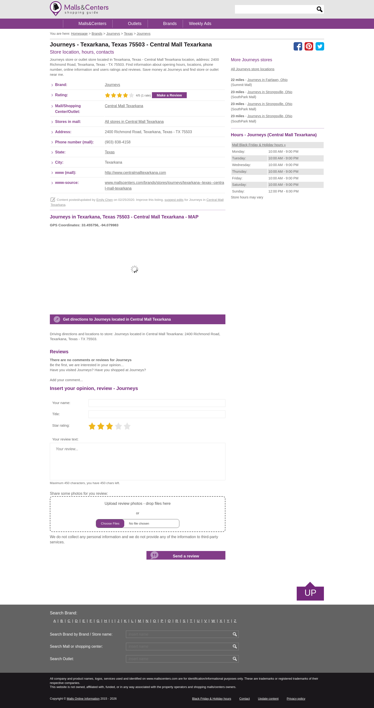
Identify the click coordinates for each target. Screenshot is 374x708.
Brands (170, 23)
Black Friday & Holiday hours (211, 698)
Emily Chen (104, 200)
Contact (244, 698)
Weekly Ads (200, 23)
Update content (268, 698)
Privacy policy (296, 698)
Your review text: (65, 439)
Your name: (61, 403)
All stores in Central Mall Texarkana (134, 122)
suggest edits (174, 200)
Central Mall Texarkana (124, 106)
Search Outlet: (62, 659)
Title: (56, 414)
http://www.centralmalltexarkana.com (135, 173)
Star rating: (61, 425)
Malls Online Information (83, 698)
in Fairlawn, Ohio (267, 80)
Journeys (112, 85)
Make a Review (169, 95)
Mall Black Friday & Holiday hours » (259, 145)
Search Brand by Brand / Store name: (81, 634)
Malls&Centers (92, 23)
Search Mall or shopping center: (76, 646)
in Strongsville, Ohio (269, 92)
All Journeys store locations (253, 69)
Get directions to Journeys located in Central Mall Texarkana (117, 319)
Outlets (134, 23)
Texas (110, 152)
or (137, 514)
